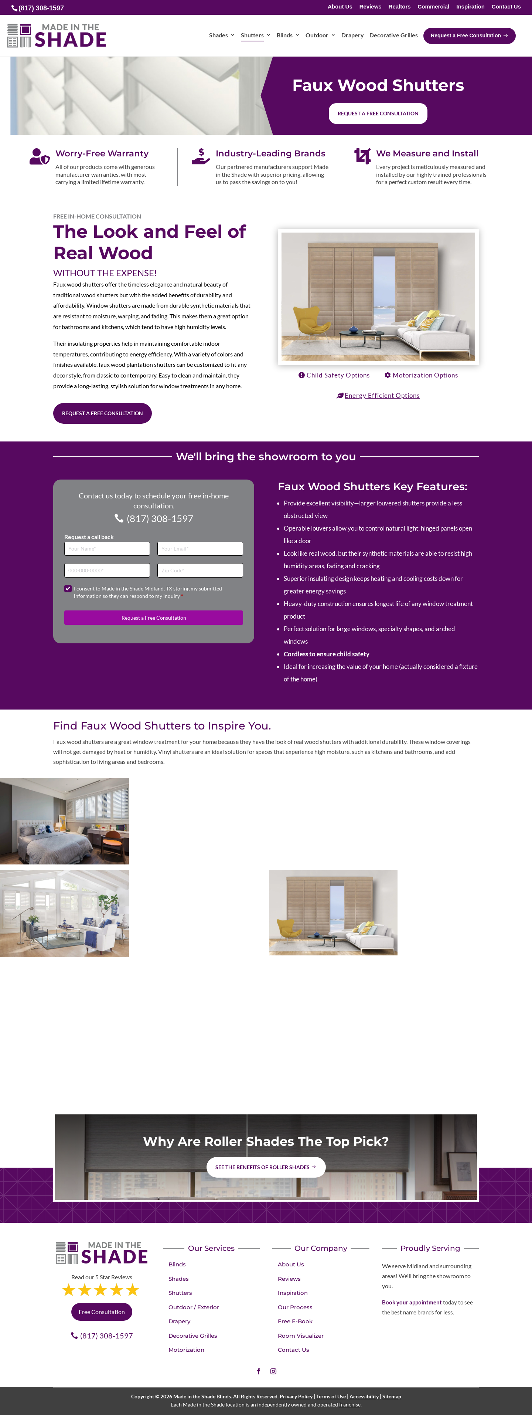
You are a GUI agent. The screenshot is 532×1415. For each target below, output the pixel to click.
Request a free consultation (378, 113)
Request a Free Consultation (102, 413)
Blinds (177, 1264)
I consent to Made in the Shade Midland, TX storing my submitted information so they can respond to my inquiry (148, 592)
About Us (340, 7)
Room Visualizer (301, 1335)
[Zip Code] (200, 570)
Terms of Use (331, 1396)
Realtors (400, 7)
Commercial (433, 7)
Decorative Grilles (192, 1335)
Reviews (370, 7)
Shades (178, 1278)
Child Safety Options (338, 375)
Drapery (179, 1321)
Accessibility (364, 1396)
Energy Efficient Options (382, 395)
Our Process (295, 1307)
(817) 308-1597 (160, 518)
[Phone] (107, 570)
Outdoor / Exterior (193, 1307)
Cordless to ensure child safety (326, 654)
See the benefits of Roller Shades (262, 1167)
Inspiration (470, 7)
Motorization (186, 1349)
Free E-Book (295, 1321)
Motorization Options (425, 375)
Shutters (180, 1292)
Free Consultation (102, 1311)
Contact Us (506, 7)
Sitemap (391, 1396)
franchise (350, 1404)
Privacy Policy (296, 1396)
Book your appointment (412, 1302)
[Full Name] (107, 549)
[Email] (200, 549)
